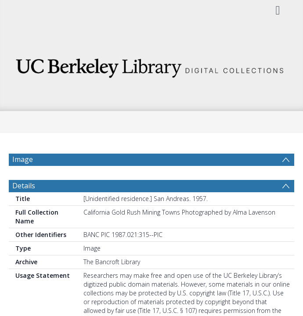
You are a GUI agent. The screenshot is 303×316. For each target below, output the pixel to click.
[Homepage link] (151, 65)
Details (23, 207)
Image (22, 159)
